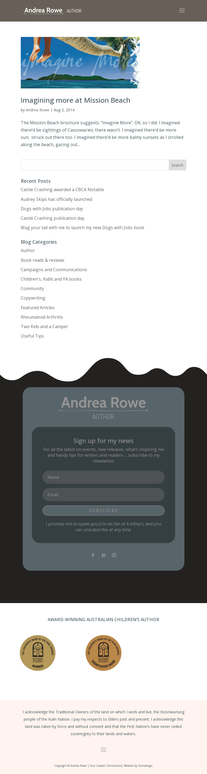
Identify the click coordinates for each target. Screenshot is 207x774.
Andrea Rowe (37, 109)
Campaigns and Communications (54, 270)
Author (28, 250)
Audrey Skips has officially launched (56, 199)
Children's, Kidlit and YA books (51, 279)
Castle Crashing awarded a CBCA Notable (62, 189)
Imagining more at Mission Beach (75, 100)
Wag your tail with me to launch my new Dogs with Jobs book (82, 228)
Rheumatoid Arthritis (42, 317)
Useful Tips (32, 336)
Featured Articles (38, 308)
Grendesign (145, 766)
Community (32, 288)
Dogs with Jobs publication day (52, 209)
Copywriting (33, 298)
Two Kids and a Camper (44, 326)
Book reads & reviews (42, 260)
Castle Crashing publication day (52, 218)
